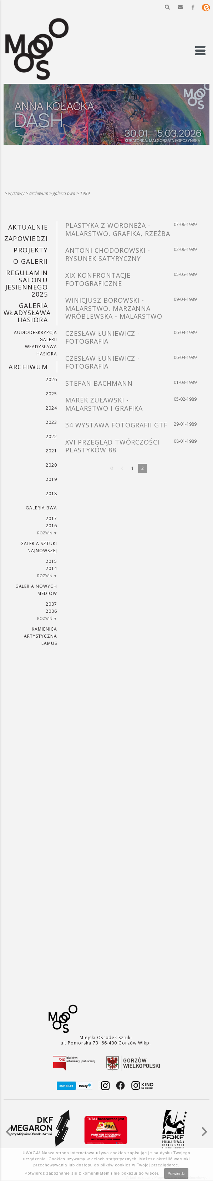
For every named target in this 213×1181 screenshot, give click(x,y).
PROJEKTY (31, 250)
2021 (51, 451)
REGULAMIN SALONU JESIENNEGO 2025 (26, 283)
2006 (51, 611)
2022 (51, 436)
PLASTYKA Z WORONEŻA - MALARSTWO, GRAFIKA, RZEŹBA (117, 229)
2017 (51, 518)
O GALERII (30, 261)
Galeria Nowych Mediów (36, 589)
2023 (51, 422)
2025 (51, 394)
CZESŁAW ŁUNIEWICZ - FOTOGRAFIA (102, 337)
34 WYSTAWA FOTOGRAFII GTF (116, 425)
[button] (167, 7)
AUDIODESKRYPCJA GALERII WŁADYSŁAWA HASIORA (35, 343)
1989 (85, 193)
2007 (51, 604)
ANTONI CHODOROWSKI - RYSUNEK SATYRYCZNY (107, 254)
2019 (51, 479)
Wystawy (16, 193)
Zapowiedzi (26, 238)
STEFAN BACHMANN (98, 383)
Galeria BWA (64, 193)
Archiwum (38, 193)
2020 (51, 465)
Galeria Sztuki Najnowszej (38, 547)
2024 (51, 408)
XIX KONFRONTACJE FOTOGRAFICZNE (97, 279)
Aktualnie (28, 227)
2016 (51, 526)
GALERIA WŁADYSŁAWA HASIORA (27, 312)
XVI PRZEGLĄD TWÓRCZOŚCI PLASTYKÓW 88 (112, 446)
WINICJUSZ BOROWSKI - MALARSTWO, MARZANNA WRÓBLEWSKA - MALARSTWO (113, 308)
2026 (51, 379)
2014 (51, 568)
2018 (51, 494)
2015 (51, 561)
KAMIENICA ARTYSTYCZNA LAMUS (40, 636)
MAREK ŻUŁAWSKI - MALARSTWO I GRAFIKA (104, 404)
